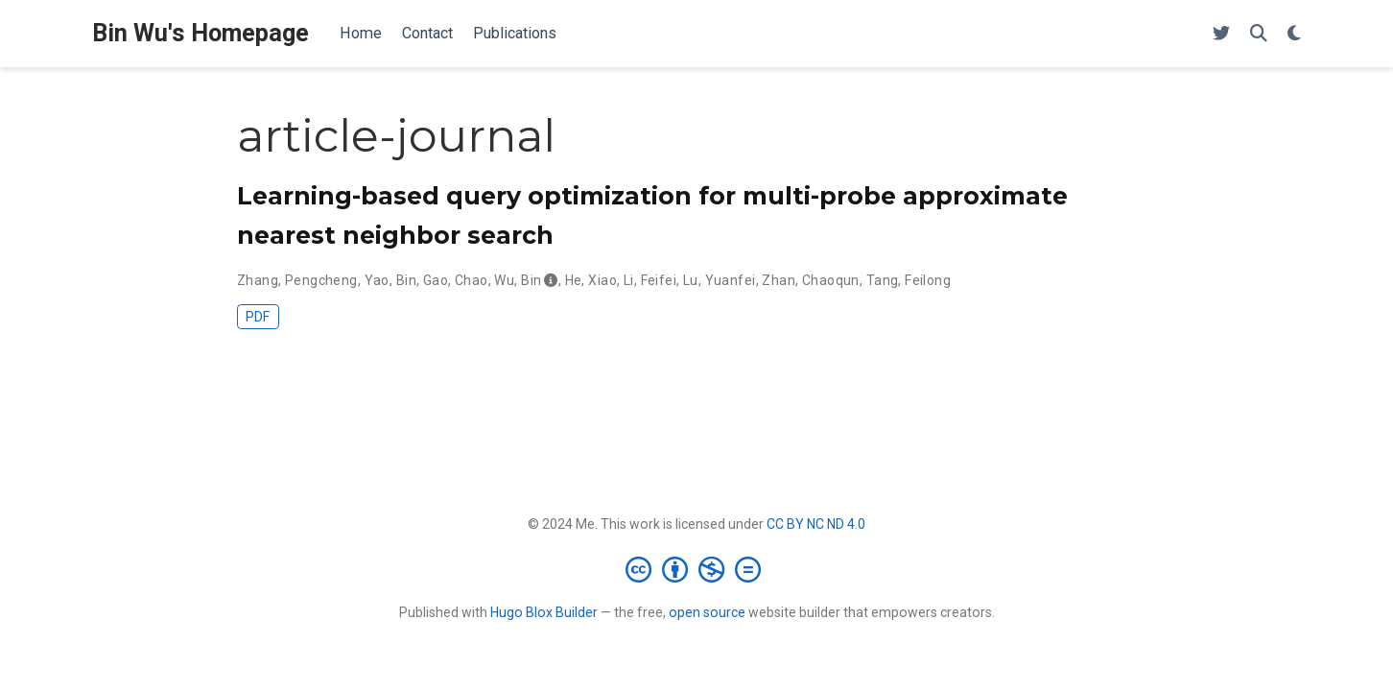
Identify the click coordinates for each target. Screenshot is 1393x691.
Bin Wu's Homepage (200, 33)
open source (707, 612)
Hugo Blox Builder (544, 612)
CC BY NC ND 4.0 (816, 524)
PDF (258, 316)
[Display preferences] (1294, 34)
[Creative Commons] (697, 569)
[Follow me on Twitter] (1221, 34)
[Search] (1258, 34)
